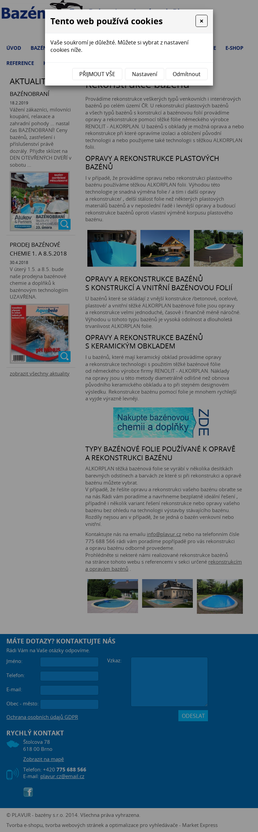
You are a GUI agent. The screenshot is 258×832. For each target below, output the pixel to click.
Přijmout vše (97, 74)
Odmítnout (187, 74)
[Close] (202, 21)
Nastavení (144, 74)
